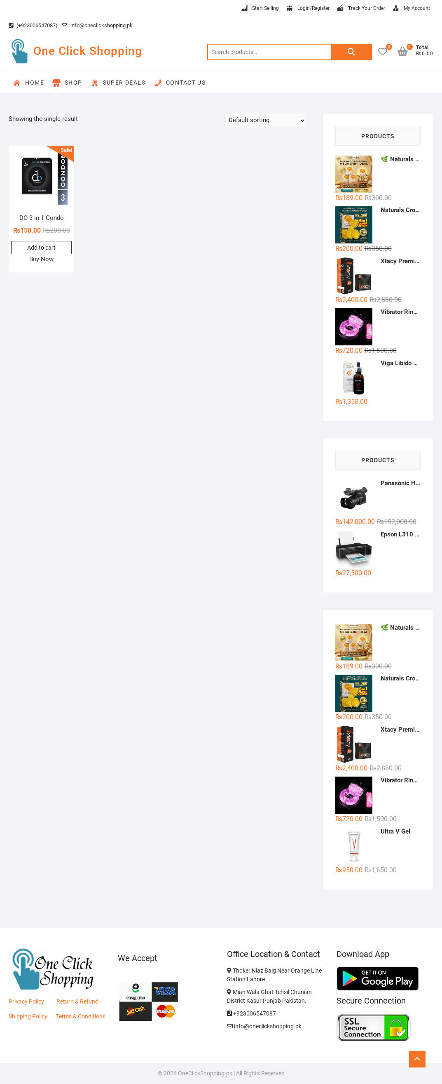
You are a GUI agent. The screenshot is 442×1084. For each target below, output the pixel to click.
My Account (411, 9)
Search (351, 52)
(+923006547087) (33, 25)
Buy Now (41, 259)
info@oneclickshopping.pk (97, 25)
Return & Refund (77, 1001)
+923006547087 (251, 1013)
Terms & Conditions (80, 1016)
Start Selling (259, 9)
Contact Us (180, 83)
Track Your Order (360, 9)
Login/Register (307, 9)
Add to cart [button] (41, 247)
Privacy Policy (26, 1001)
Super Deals (118, 83)
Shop (67, 83)
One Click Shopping (87, 51)
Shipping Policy (28, 1016)
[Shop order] (265, 120)
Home (28, 83)
